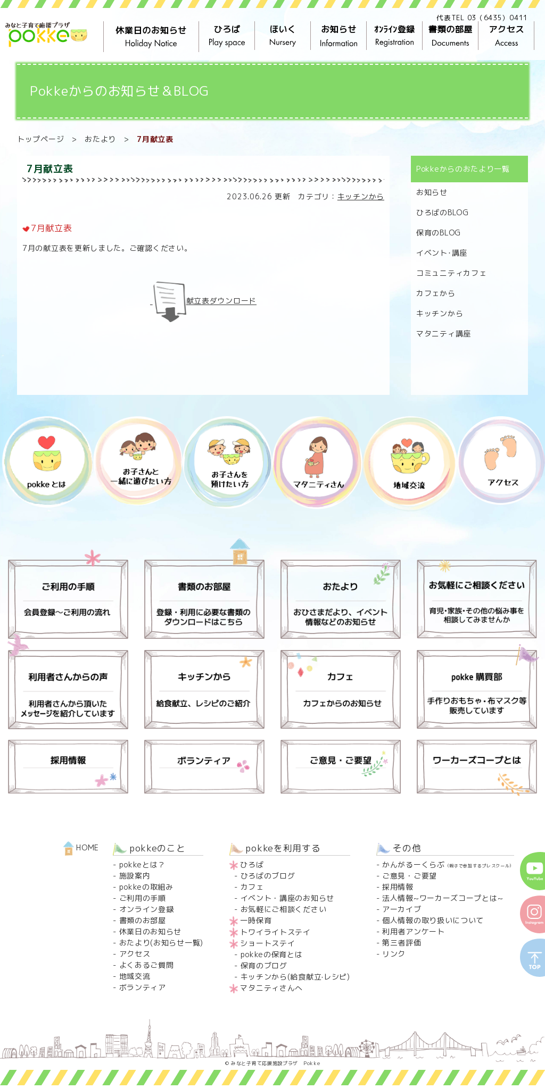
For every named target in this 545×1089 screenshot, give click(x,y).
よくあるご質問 (146, 965)
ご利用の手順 (142, 898)
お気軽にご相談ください (284, 909)
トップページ (40, 139)
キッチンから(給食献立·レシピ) (295, 977)
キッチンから (360, 196)
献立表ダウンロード (221, 301)
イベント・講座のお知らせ (287, 898)
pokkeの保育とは (272, 954)
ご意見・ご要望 (409, 876)
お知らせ (338, 35)
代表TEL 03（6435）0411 (482, 17)
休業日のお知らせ (151, 36)
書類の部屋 (450, 35)
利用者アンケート (413, 931)
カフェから (436, 293)
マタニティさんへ (271, 988)
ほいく (283, 35)
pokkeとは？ (142, 864)
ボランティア (142, 987)
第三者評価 (402, 943)
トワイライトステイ (275, 932)
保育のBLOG (438, 232)
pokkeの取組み (146, 887)
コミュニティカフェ (451, 273)
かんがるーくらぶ (448, 864)
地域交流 (135, 976)
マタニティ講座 (443, 333)
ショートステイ (267, 943)
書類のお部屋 (142, 920)
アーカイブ (402, 909)
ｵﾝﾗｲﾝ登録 (394, 35)
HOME (81, 847)
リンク (394, 954)
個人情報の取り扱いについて (433, 920)
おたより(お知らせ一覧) (161, 943)
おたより (100, 139)
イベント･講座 (441, 253)
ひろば (227, 35)
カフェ (252, 887)
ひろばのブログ (268, 876)
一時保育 (255, 920)
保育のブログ (264, 965)
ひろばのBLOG (442, 212)
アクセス (506, 35)
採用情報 (398, 887)
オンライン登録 (146, 909)
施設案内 (135, 876)
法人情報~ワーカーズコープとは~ (442, 898)
